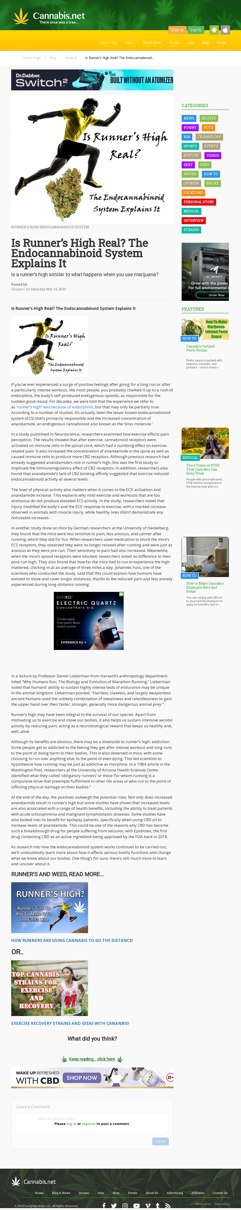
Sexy (188, 165)
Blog (52, 58)
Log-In (195, 30)
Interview (194, 220)
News (189, 118)
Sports (190, 146)
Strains (174, 42)
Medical (71, 58)
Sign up (177, 30)
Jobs (190, 42)
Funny (190, 127)
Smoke (213, 183)
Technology (209, 137)
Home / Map (109, 42)
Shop (205, 42)
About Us (152, 1193)
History (191, 155)
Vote (208, 127)
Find (130, 42)
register (88, 1123)
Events (222, 42)
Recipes (209, 118)
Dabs (204, 165)
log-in (71, 1123)
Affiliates (197, 1193)
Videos (213, 155)
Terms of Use (203, 1204)
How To (211, 174)
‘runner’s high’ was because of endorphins (54, 407)
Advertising (175, 1193)
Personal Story (199, 202)
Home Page (32, 58)
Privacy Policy (222, 1204)
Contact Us (220, 1193)
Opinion (191, 183)
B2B (187, 137)
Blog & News (152, 42)
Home (39, 1193)
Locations (193, 192)
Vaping (190, 174)
